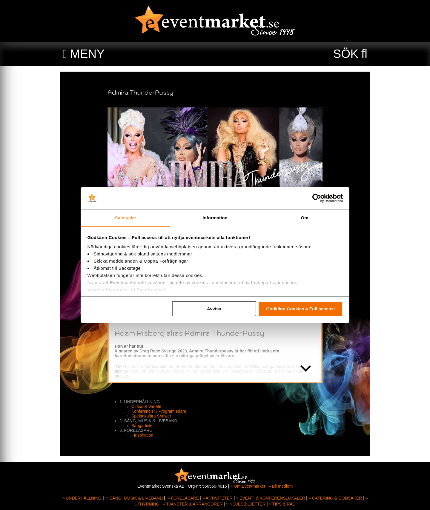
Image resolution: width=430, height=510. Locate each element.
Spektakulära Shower (151, 416)
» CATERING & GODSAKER (335, 498)
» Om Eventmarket (247, 486)
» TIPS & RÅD (282, 504)
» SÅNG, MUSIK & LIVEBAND (134, 498)
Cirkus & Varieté (146, 406)
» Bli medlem (280, 486)
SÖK (345, 53)
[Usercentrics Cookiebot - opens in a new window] (317, 198)
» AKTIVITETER (217, 498)
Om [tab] (304, 217)
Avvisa (214, 308)
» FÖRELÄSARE (183, 498)
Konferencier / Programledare (158, 411)
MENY (87, 53)
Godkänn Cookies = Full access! (300, 308)
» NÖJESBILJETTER (245, 504)
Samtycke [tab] (125, 217)
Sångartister (142, 425)
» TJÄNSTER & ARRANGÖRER (192, 504)
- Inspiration (142, 435)
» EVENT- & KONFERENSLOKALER (270, 498)
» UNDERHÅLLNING (82, 498)
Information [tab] (215, 217)
